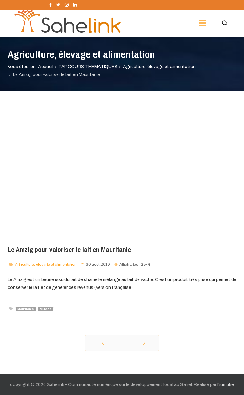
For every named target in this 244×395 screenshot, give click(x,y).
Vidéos (45, 308)
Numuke (225, 384)
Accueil (45, 66)
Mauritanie (25, 308)
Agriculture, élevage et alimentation (159, 66)
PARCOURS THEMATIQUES (88, 66)
